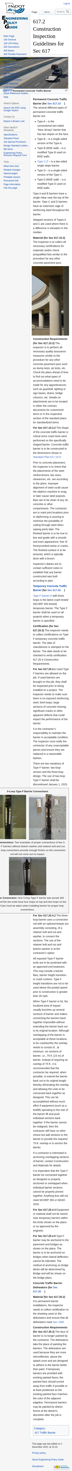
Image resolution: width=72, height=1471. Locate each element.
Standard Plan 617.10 (45, 457)
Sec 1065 (58, 1322)
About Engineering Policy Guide (48, 1459)
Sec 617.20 (54, 590)
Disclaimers (38, 1466)
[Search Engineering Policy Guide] (63, 11)
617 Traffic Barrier (45, 1432)
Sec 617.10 (54, 103)
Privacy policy (39, 1453)
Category (39, 1428)
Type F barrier (41, 595)
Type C (41, 161)
